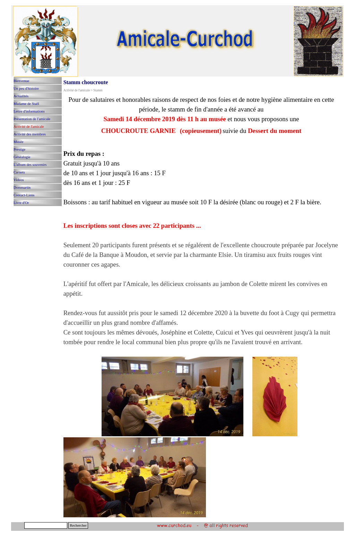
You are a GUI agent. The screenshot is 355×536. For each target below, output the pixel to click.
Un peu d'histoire (26, 88)
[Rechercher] (45, 525)
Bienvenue (21, 81)
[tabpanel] (201, 306)
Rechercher (78, 525)
